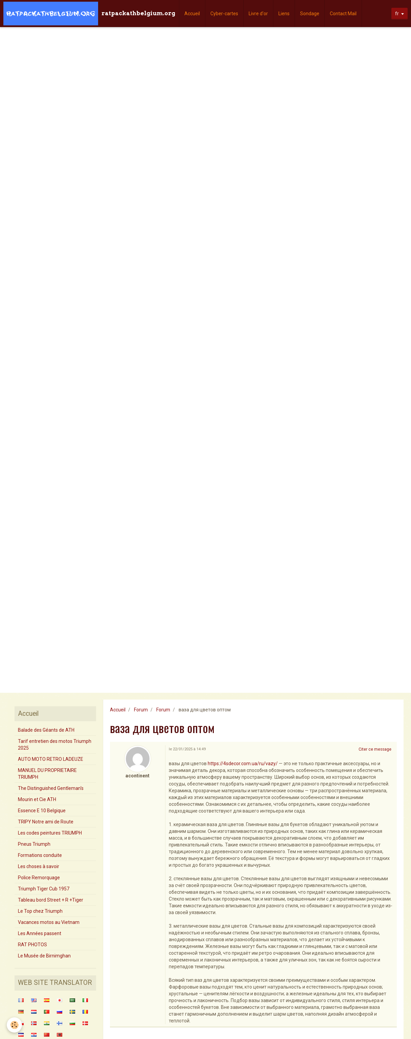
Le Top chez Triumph (40, 911)
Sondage (309, 13)
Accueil (192, 13)
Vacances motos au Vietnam (48, 922)
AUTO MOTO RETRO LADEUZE (50, 759)
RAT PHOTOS (32, 944)
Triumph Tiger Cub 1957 (43, 888)
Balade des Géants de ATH (46, 730)
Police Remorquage (39, 877)
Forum (141, 709)
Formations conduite (40, 855)
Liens (284, 13)
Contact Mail (343, 13)
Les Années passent (39, 933)
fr (397, 13)
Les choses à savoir (38, 866)
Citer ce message (375, 749)
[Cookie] (14, 1025)
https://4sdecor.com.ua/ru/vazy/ (243, 763)
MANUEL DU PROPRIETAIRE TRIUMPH (47, 774)
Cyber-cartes (224, 13)
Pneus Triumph (34, 844)
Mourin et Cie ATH (37, 799)
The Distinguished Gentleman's (51, 788)
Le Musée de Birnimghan (44, 955)
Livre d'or (258, 13)
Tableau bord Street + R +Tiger (50, 900)
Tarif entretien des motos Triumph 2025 (54, 744)
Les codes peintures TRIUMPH (50, 833)
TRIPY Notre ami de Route (45, 821)
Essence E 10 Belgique (42, 810)
